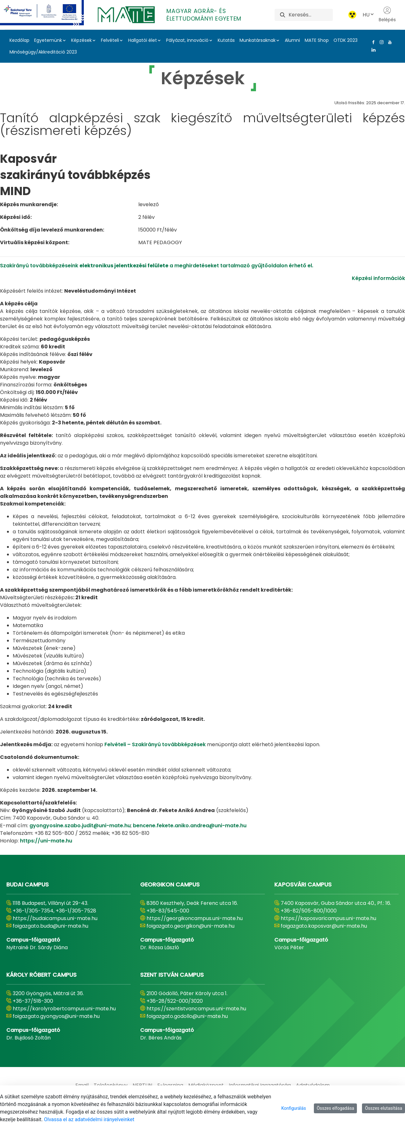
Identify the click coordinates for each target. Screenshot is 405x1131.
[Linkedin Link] (372, 50)
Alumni (292, 40)
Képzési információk (378, 278)
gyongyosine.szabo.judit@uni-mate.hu (80, 825)
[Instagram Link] (380, 42)
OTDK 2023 (345, 40)
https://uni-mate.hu (46, 840)
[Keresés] (311, 15)
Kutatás (226, 40)
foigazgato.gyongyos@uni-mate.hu (56, 1016)
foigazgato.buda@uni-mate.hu (50, 926)
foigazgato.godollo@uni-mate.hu (187, 1016)
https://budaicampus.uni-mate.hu (55, 918)
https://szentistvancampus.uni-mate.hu (196, 1008)
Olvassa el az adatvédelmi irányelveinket (89, 1119)
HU (369, 14)
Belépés (387, 14)
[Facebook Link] (372, 42)
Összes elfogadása (335, 1108)
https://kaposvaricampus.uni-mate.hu (328, 918)
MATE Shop (317, 40)
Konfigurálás (293, 1108)
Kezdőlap (19, 40)
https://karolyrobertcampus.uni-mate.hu (64, 1008)
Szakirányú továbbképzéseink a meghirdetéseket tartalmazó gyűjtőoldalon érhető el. (156, 265)
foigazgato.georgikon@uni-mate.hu (190, 926)
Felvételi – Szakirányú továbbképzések (155, 744)
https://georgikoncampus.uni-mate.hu (194, 918)
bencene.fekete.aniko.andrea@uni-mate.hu (189, 825)
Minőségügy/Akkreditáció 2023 (43, 52)
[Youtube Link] (388, 42)
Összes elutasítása (383, 1108)
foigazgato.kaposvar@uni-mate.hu (324, 926)
